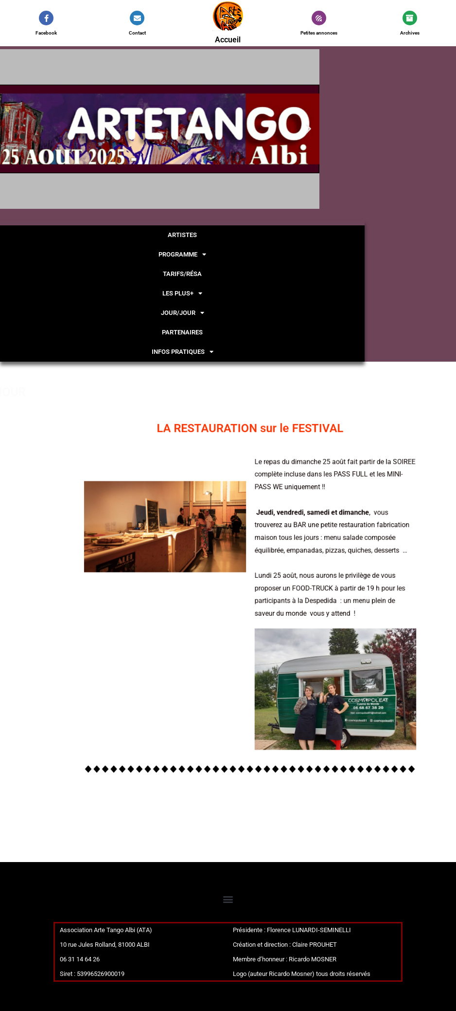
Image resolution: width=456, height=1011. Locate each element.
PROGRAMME (182, 254)
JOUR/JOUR (182, 313)
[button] (308, 129)
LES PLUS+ (182, 293)
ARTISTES (182, 235)
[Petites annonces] (319, 18)
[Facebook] (46, 18)
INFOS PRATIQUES (182, 352)
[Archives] (410, 18)
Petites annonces (318, 33)
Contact (137, 33)
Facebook (46, 33)
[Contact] (137, 18)
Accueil (228, 39)
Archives (410, 33)
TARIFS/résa (182, 273)
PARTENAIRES (182, 332)
